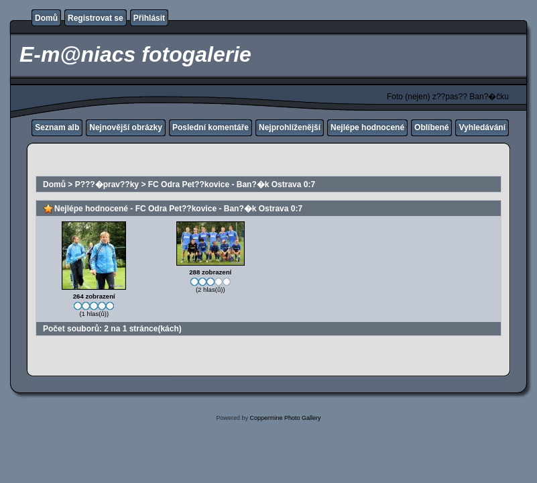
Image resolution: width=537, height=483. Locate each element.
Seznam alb (57, 127)
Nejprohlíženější (289, 127)
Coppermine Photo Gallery (284, 418)
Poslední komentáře (210, 127)
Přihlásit (149, 18)
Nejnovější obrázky (125, 127)
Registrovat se (95, 18)
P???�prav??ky (107, 184)
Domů (46, 18)
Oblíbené (431, 127)
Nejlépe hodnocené (367, 127)
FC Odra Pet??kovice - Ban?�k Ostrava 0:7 (231, 184)
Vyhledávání (482, 127)
